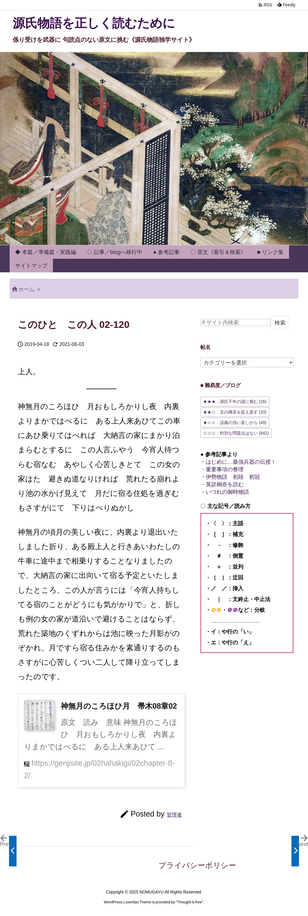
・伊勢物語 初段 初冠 (230, 477)
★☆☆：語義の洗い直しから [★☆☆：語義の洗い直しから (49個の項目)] (234, 422)
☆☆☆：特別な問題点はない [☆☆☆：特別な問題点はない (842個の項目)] (236, 433)
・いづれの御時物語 (224, 492)
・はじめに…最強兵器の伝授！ (238, 462)
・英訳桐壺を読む (222, 484)
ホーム (26, 289)
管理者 (174, 815)
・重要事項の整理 (222, 469)
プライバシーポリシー (197, 865)
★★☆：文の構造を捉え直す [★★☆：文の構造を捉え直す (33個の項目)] (234, 412)
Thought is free (189, 902)
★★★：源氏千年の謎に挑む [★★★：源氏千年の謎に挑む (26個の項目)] (234, 401)
